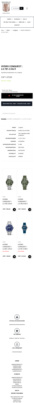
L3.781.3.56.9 (21, 138)
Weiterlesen (14, 257)
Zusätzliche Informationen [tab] (8, 113)
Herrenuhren (17, 366)
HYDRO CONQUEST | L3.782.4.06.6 (7, 201)
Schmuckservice (17, 386)
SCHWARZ (20, 153)
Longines (15, 30)
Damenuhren (17, 368)
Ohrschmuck (17, 382)
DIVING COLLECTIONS (23, 130)
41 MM (20, 144)
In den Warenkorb (14, 209)
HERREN (20, 156)
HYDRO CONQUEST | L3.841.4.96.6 (7, 247)
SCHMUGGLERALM (17, 398)
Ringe (17, 384)
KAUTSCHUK (21, 150)
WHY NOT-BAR (17, 402)
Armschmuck (17, 381)
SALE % (17, 390)
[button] (17, 96)
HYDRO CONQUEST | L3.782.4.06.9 (22, 201)
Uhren (8, 30)
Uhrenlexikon (17, 371)
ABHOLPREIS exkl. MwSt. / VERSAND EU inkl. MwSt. (17, 103)
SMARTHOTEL (17, 400)
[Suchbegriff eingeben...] (15, 8)
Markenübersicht (17, 364)
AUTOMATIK (21, 141)
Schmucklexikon (17, 387)
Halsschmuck (17, 379)
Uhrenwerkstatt (17, 369)
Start (2, 30)
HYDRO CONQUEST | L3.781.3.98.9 (22, 247)
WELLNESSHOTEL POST (17, 397)
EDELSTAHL (21, 147)
